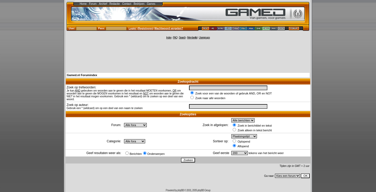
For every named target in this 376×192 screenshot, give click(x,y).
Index (168, 37)
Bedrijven (139, 3)
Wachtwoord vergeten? (168, 28)
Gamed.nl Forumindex (82, 75)
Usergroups (204, 37)
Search (182, 37)
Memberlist (192, 37)
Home (83, 3)
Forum (93, 3)
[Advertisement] (188, 55)
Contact (126, 3)
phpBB (180, 190)
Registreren (145, 28)
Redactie (114, 3)
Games (151, 3)
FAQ (175, 37)
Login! (133, 28)
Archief (103, 3)
